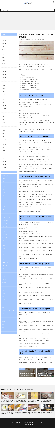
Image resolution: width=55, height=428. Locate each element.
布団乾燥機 (4, 279)
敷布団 (3, 293)
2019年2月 (3, 99)
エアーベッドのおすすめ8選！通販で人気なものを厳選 (34, 401)
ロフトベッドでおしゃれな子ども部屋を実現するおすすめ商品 (7, 413)
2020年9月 (3, 46)
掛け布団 (3, 290)
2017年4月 (3, 149)
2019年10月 (4, 76)
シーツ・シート (5, 201)
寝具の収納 (4, 254)
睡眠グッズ (4, 318)
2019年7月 (3, 85)
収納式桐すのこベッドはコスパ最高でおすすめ (28, 87)
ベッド (7, 12)
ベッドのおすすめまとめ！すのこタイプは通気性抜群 (30, 89)
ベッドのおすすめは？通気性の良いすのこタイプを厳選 (17, 12)
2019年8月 (3, 82)
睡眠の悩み (4, 321)
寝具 (43, 39)
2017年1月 (3, 157)
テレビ (3, 207)
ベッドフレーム (5, 226)
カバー (3, 187)
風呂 (3, 329)
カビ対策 (3, 190)
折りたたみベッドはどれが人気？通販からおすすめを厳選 (21, 401)
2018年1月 (3, 135)
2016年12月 (4, 160)
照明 (3, 310)
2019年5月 (3, 90)
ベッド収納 (4, 229)
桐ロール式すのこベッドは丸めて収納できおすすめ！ (30, 83)
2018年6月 (3, 121)
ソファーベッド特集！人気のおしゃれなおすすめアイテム (47, 413)
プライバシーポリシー (38, 421)
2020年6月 (3, 54)
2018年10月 (4, 110)
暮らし (3, 296)
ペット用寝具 (4, 232)
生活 (3, 312)
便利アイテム (4, 240)
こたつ (3, 196)
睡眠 (3, 315)
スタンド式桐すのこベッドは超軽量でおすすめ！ (29, 81)
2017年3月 (3, 151)
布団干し (3, 282)
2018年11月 (4, 107)
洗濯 (3, 304)
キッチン (3, 193)
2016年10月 (4, 165)
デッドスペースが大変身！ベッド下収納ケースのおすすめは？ (34, 413)
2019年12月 (4, 71)
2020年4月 (3, 60)
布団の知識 (4, 276)
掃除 (3, 287)
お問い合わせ (30, 421)
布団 (3, 268)
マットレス (4, 237)
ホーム (14, 421)
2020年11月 (4, 40)
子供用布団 (4, 246)
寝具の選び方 (4, 262)
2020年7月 (3, 51)
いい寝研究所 (30, 424)
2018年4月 (3, 126)
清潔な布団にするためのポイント (8, 307)
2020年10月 (4, 43)
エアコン (3, 176)
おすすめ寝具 (4, 179)
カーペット (4, 185)
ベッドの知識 (4, 221)
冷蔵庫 (3, 243)
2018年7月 (3, 118)
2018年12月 (4, 104)
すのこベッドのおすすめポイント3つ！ (27, 77)
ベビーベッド (4, 235)
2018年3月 (3, 129)
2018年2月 (3, 132)
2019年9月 (3, 79)
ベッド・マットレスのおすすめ (38, 39)
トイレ (3, 210)
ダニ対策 (3, 204)
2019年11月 (4, 74)
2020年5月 (3, 57)
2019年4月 (3, 93)
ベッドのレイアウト (5, 218)
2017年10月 (4, 143)
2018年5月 (3, 124)
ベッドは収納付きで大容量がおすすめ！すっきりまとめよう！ (21, 413)
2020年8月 (3, 49)
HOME (3, 12)
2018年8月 (3, 115)
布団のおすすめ (5, 271)
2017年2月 (3, 154)
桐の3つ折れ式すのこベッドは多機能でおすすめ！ (29, 79)
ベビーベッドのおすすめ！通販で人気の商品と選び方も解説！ (7, 401)
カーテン (3, 182)
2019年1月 (3, 101)
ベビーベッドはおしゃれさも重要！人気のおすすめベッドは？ (47, 401)
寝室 (3, 265)
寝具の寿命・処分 (5, 260)
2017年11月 (4, 140)
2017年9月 (3, 146)
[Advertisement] (27, 21)
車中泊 (3, 326)
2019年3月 (3, 96)
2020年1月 (3, 68)
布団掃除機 (4, 285)
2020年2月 (3, 65)
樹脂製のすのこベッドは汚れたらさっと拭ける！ (29, 85)
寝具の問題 (4, 257)
